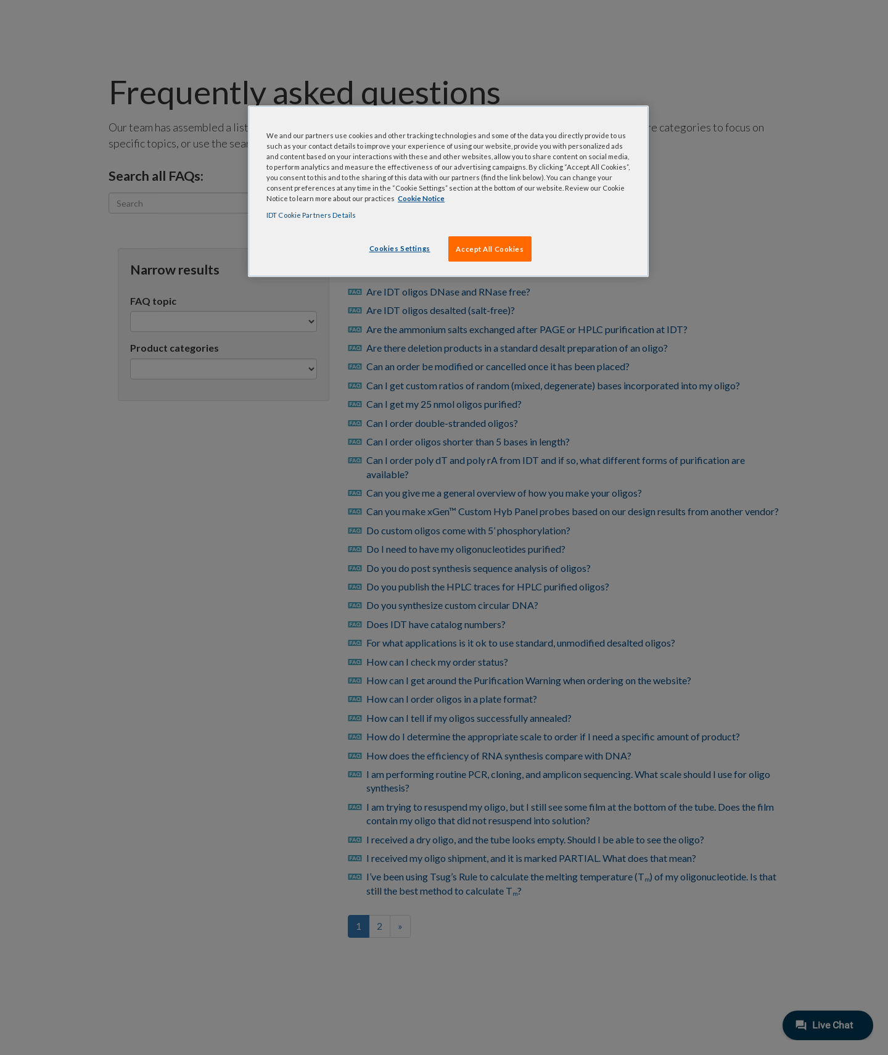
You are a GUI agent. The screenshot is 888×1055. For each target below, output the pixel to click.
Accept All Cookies (490, 249)
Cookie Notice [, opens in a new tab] (421, 198)
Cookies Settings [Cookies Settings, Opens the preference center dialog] (399, 248)
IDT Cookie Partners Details (311, 215)
